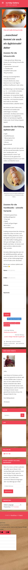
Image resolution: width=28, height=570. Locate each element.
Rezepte (6, 343)
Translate (15, 507)
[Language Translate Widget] (12, 505)
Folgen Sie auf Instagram (14, 318)
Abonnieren (8, 491)
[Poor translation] (7, 533)
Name (9, 270)
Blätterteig (12, 323)
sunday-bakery (12, 3)
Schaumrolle (6, 325)
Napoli (21, 515)
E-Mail (9, 278)
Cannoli (18, 323)
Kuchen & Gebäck (16, 341)
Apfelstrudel (6, 323)
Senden (7, 314)
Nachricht (6, 292)
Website (6, 285)
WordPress (14, 515)
